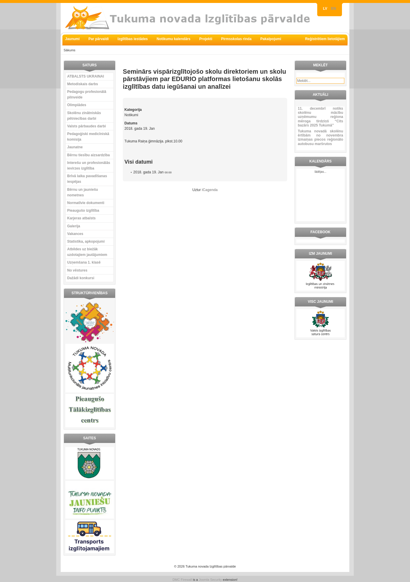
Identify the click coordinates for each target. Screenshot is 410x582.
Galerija (73, 226)
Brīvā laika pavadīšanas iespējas (87, 179)
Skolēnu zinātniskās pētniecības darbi (84, 116)
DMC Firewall (182, 579)
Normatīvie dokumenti (85, 203)
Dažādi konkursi (80, 278)
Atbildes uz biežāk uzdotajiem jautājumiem (87, 252)
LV (325, 8)
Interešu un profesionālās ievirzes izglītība (88, 165)
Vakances (75, 234)
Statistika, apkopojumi (86, 241)
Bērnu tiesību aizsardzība (88, 155)
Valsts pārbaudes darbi (86, 126)
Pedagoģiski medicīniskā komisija (88, 137)
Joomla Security (210, 579)
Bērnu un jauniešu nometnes (82, 192)
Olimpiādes (76, 105)
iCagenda (210, 190)
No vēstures (77, 270)
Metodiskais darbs (82, 84)
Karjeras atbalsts (81, 218)
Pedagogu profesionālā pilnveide (86, 94)
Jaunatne (75, 147)
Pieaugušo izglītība (83, 210)
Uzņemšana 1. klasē (83, 262)
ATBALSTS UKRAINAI (85, 76)
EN (333, 8)
